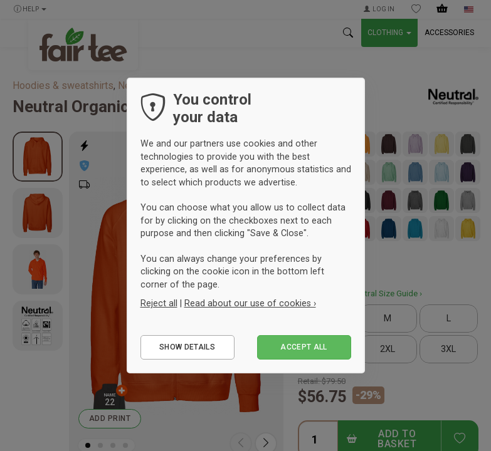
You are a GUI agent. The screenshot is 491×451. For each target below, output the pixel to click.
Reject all (158, 303)
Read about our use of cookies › (250, 303)
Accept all (303, 347)
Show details (187, 347)
